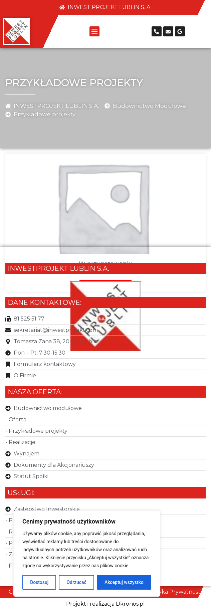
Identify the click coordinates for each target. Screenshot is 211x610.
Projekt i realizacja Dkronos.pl (105, 604)
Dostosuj (39, 582)
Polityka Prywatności (174, 592)
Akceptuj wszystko (124, 582)
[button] (94, 31)
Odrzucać (76, 582)
